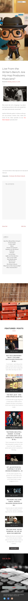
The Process (12, 261)
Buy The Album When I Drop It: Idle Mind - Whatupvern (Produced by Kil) (14, 358)
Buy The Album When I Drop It (12, 241)
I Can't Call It (12, 244)
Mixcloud (5, 172)
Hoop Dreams (12, 242)
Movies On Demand (12, 247)
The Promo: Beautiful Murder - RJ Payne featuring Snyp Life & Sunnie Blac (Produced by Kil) (14, 435)
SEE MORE (13, 548)
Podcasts (11, 176)
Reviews (12, 252)
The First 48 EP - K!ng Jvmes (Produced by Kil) (14, 395)
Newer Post (4, 226)
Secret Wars (12, 254)
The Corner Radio (12, 257)
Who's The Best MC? (11, 267)
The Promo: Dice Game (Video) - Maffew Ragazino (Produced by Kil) (14, 502)
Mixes (12, 246)
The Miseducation (12, 259)
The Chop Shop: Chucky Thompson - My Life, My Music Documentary (14, 531)
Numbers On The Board (12, 249)
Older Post (23, 226)
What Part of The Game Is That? (12, 266)
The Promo (12, 262)
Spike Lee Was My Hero (12, 256)
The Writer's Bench (20, 176)
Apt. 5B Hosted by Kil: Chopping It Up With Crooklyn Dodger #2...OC (14, 469)
